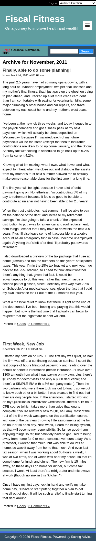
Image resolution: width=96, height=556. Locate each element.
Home (6, 49)
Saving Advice (81, 537)
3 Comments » (39, 506)
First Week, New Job (23, 344)
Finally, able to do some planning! (37, 70)
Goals (21, 324)
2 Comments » (39, 324)
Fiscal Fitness (41, 537)
